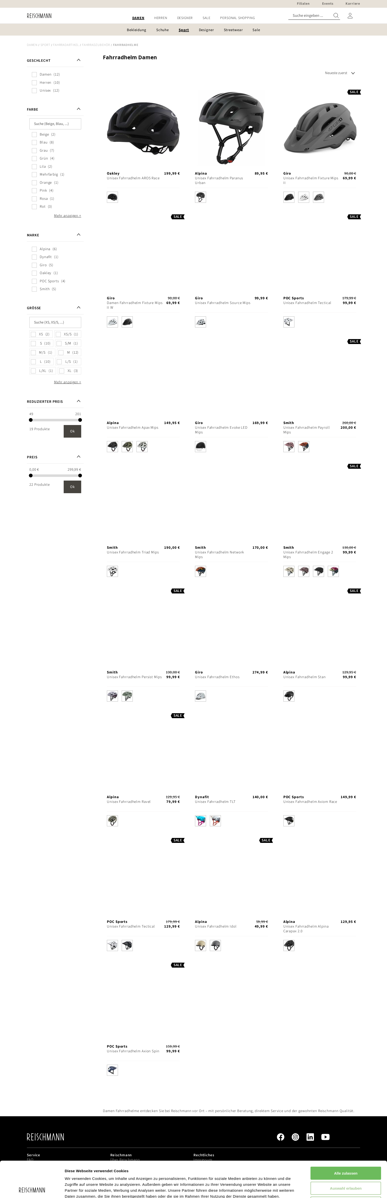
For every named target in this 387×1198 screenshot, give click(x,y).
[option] (112, 197)
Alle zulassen (345, 1137)
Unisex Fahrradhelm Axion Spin (133, 1051)
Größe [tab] (34, 308)
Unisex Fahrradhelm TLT (215, 801)
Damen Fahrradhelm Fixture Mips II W (134, 305)
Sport (45, 45)
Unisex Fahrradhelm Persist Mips (134, 677)
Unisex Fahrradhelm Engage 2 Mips (308, 555)
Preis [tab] (32, 457)
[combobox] (314, 16)
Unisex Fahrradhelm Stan (304, 677)
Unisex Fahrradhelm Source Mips (222, 302)
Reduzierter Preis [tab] (45, 401)
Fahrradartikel (66, 45)
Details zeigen (262, 1188)
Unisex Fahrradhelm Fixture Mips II (310, 180)
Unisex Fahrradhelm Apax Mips (132, 427)
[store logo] (37, 16)
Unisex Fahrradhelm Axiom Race (310, 801)
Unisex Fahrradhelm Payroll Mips (306, 430)
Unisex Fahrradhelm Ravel (129, 801)
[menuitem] (138, 18)
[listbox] (143, 198)
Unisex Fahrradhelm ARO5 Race (133, 178)
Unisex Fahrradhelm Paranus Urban (219, 180)
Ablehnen (345, 1167)
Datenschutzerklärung (126, 1172)
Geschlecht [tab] (39, 60)
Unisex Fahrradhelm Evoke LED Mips (221, 430)
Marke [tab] (33, 235)
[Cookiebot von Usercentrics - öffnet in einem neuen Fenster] (32, 1188)
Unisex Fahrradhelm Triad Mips (133, 552)
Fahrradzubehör (96, 45)
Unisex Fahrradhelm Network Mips (219, 555)
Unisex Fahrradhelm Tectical (307, 302)
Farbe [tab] (32, 109)
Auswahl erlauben (346, 1152)
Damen (32, 45)
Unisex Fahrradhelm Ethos (217, 677)
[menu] (193, 18)
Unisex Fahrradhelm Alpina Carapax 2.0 (306, 929)
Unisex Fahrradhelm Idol (215, 926)
